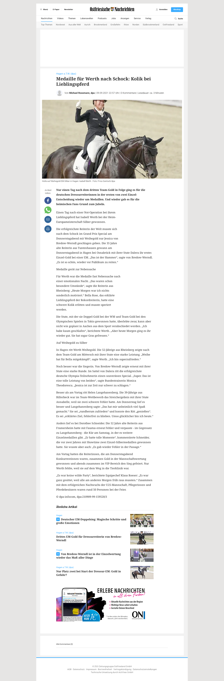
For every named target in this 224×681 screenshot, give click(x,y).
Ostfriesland (168, 24)
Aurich (87, 24)
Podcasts (102, 18)
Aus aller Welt (75, 24)
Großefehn (115, 24)
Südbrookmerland (151, 24)
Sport (180, 24)
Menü (43, 9)
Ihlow (126, 24)
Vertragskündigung (122, 669)
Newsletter (68, 9)
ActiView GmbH (126, 672)
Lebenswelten (86, 18)
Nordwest (60, 24)
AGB (69, 669)
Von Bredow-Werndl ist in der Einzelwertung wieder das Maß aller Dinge (88, 555)
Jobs (113, 18)
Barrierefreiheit (105, 669)
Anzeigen (125, 18)
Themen (72, 18)
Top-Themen (46, 24)
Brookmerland (100, 24)
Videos (60, 18)
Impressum (91, 669)
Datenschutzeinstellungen (145, 669)
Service (137, 18)
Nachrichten (46, 18)
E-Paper (56, 9)
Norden (135, 24)
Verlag (148, 18)
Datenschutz (79, 669)
